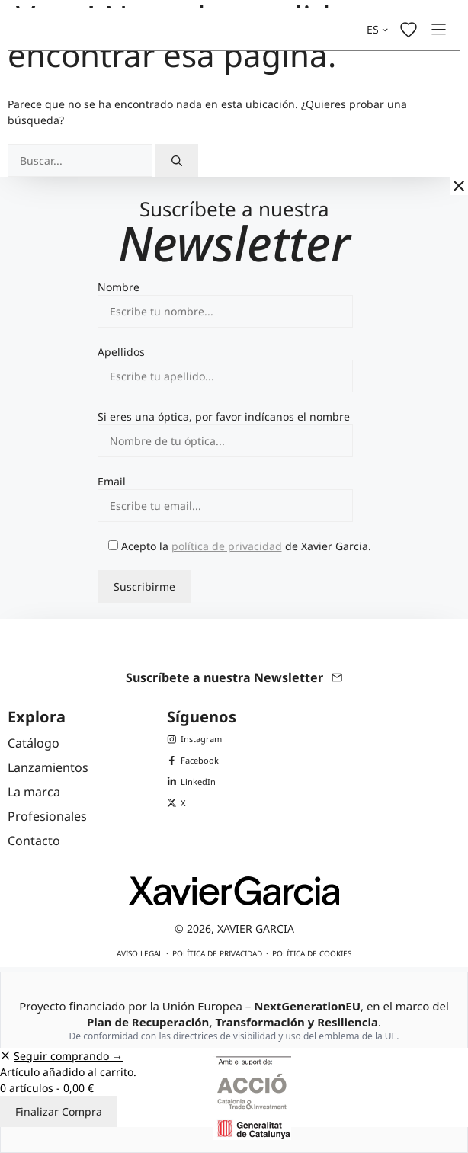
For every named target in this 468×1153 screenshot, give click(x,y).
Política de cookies (311, 953)
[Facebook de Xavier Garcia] (194, 760)
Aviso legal (139, 953)
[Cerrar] (459, 186)
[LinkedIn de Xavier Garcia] (194, 782)
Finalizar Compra (58, 1111)
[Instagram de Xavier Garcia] (194, 739)
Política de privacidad (217, 953)
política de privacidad (226, 546)
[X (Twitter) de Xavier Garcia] (194, 803)
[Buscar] (176, 160)
